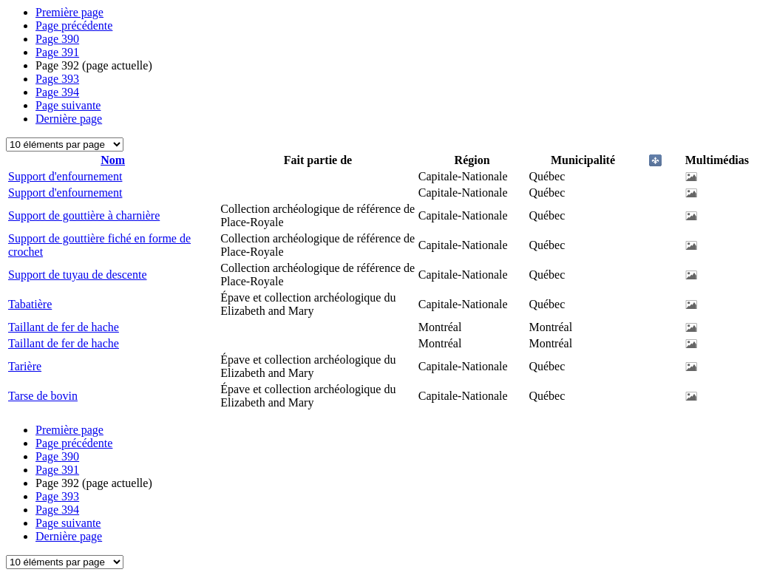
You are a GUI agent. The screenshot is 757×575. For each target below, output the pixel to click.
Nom (113, 160)
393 (57, 78)
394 (57, 92)
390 (57, 39)
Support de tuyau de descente (77, 274)
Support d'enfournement (65, 176)
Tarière (24, 366)
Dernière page (68, 118)
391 (57, 52)
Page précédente (73, 25)
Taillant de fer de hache (63, 327)
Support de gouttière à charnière (84, 215)
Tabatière (30, 304)
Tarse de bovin (43, 395)
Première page (69, 12)
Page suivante (68, 105)
